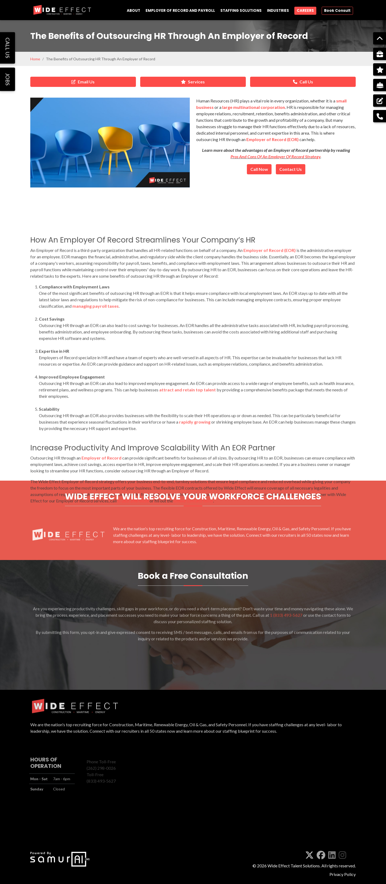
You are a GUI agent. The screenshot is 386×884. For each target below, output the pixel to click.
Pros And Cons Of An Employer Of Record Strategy (275, 156)
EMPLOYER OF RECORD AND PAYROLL (180, 10)
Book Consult (337, 10)
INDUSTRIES (278, 10)
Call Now (259, 169)
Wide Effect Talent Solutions (294, 865)
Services (193, 81)
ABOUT (133, 10)
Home (35, 59)
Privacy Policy (342, 874)
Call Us (303, 81)
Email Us (83, 81)
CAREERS (305, 10)
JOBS (8, 79)
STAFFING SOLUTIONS (241, 10)
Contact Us (290, 169)
